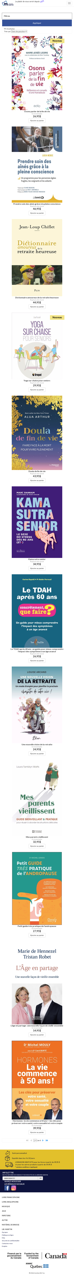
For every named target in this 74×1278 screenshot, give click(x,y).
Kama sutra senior (37, 559)
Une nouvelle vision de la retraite (37, 744)
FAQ (3, 1238)
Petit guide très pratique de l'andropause (37, 926)
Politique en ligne (8, 1235)
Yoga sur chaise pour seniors (37, 380)
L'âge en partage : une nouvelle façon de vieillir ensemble (37, 1025)
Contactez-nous (7, 1243)
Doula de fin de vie (37, 471)
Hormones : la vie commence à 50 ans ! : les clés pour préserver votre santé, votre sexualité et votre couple (37, 1122)
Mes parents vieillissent (37, 837)
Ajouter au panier (37, 120)
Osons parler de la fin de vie (37, 111)
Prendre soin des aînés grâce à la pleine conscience (36, 204)
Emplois (4, 1246)
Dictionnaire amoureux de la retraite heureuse (37, 297)
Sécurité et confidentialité (10, 1241)
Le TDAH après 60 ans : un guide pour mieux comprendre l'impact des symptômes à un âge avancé (37, 650)
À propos (5, 1232)
